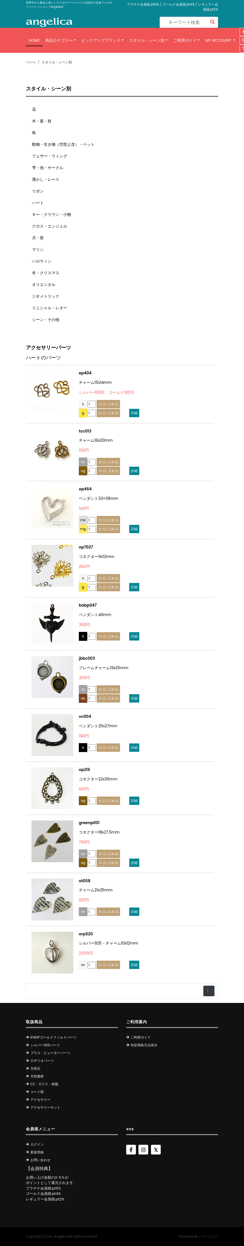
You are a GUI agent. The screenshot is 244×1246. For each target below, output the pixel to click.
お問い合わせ (40, 1160)
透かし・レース (45, 179)
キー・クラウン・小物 (51, 214)
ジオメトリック (45, 296)
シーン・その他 (45, 319)
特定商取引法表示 (144, 1045)
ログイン (37, 1144)
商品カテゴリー (59, 40)
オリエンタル (43, 284)
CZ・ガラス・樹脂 (44, 1084)
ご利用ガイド (185, 40)
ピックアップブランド (101, 40)
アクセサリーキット (45, 1107)
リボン (38, 191)
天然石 (35, 1068)
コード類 (37, 1091)
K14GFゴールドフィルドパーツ (53, 1037)
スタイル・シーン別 (146, 40)
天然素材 (37, 1076)
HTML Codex (208, 1236)
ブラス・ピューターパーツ (50, 1052)
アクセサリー (40, 1099)
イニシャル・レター (49, 308)
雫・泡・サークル (47, 167)
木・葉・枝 (42, 121)
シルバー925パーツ (45, 1045)
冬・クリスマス (45, 273)
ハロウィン (42, 261)
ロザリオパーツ (42, 1060)
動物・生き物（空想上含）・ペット (63, 144)
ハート (38, 203)
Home (34, 40)
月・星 (38, 238)
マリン (38, 249)
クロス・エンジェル (49, 226)
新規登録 (37, 1152)
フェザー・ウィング (49, 156)
